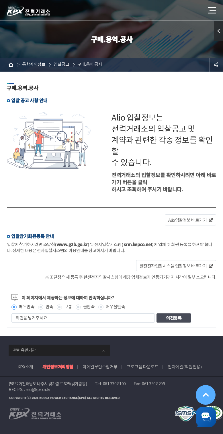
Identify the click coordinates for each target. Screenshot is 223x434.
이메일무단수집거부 (100, 367)
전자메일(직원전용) (185, 367)
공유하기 (216, 65)
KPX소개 (25, 367)
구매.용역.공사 (89, 64)
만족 (49, 307)
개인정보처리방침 (57, 367)
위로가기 (204, 391)
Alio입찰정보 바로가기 (187, 220)
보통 (68, 307)
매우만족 (26, 307)
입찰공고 (61, 64)
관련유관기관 (24, 350)
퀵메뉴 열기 (218, 31)
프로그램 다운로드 (143, 367)
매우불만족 (115, 307)
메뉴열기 (211, 8)
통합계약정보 (33, 64)
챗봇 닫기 (204, 415)
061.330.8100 (114, 383)
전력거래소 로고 (28, 11)
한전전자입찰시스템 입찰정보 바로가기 (173, 266)
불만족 (89, 307)
